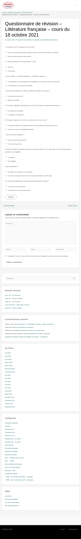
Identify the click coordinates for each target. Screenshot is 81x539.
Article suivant (73, 205)
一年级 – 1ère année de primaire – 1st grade (19, 477)
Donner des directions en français (22, 327)
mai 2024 (8, 353)
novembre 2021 (10, 400)
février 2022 (8, 394)
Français (7, 426)
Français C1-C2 (10, 435)
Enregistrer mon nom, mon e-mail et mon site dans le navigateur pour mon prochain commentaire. (38, 256)
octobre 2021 (9, 403)
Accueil (62, 529)
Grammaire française (11, 448)
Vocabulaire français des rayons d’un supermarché (28, 330)
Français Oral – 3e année (13, 442)
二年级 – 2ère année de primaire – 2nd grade (19, 480)
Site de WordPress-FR (12, 505)
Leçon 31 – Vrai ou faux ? (13, 301)
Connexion (8, 496)
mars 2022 (8, 391)
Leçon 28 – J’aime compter (13, 308)
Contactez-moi (73, 529)
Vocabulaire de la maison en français (38, 333)
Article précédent (8, 205)
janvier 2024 (9, 365)
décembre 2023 (10, 369)
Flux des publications (11, 499)
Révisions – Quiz (10, 470)
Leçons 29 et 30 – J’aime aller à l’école (17, 305)
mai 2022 (8, 384)
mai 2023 (8, 378)
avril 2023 (8, 381)
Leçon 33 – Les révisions (12, 295)
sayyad (7, 337)
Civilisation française (11, 423)
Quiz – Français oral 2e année (14, 458)
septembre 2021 (10, 407)
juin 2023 (8, 375)
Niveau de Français (11, 454)
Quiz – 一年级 (9, 461)
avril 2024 (8, 356)
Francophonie (9, 445)
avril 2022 (8, 388)
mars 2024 (8, 359)
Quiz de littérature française (49, 40)
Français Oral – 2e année (13, 439)
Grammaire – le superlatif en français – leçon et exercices (36, 324)
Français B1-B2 (21, 40)
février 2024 (8, 362)
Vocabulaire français (11, 473)
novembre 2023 (10, 372)
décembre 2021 (10, 397)
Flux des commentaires (12, 502)
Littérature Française (33, 40)
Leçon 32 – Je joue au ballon (14, 298)
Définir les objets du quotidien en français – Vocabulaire (30, 337)
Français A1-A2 (9, 429)
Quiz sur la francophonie (12, 467)
